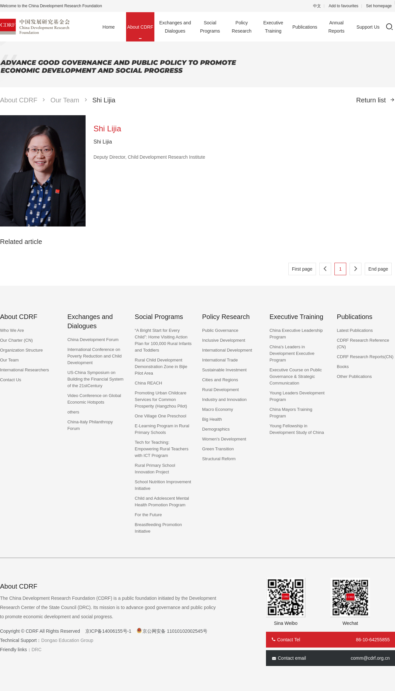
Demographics (216, 429)
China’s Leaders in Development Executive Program (292, 353)
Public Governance (220, 330)
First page (302, 269)
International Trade (220, 360)
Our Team (64, 100)
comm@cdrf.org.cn (370, 658)
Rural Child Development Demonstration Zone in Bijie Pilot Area (161, 367)
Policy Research (241, 27)
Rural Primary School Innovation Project (155, 468)
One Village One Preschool (160, 415)
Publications (304, 27)
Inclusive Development (223, 340)
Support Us (368, 27)
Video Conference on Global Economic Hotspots (94, 399)
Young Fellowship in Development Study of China (297, 429)
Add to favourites (343, 6)
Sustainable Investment (224, 369)
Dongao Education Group (67, 640)
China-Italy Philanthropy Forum (90, 425)
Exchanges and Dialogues (175, 27)
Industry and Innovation (224, 399)
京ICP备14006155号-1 (108, 631)
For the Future (148, 514)
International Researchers (24, 369)
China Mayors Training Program (291, 412)
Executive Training (273, 27)
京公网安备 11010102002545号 (175, 631)
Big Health (212, 419)
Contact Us (10, 379)
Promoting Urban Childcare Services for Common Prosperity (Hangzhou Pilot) (161, 399)
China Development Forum (92, 339)
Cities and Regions (220, 379)
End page (378, 269)
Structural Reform (219, 458)
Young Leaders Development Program (297, 396)
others (73, 412)
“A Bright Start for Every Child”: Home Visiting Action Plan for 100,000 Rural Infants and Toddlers (163, 340)
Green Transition (218, 448)
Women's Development (224, 439)
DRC (36, 649)
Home (108, 27)
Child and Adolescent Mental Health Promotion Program (162, 501)
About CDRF (140, 27)
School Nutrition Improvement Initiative (163, 485)
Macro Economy (217, 409)
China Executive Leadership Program (296, 333)
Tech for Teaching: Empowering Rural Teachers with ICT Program (161, 449)
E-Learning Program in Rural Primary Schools (162, 429)
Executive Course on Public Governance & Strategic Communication (296, 376)
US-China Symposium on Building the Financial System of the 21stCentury (95, 379)
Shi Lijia (103, 100)
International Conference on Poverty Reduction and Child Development (94, 356)
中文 (317, 6)
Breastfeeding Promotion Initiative (158, 528)
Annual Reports (336, 27)
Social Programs (210, 27)
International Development (227, 350)
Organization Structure (21, 350)
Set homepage (379, 6)
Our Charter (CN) (16, 340)
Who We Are (12, 330)
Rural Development (220, 389)
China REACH (148, 383)
